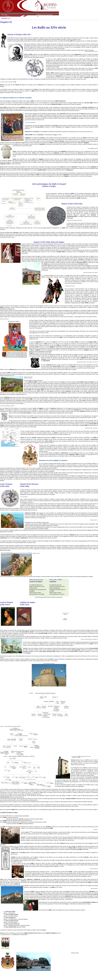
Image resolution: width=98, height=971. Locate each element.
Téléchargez (4, 18)
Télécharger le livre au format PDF (44, 14)
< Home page (4, 14)
